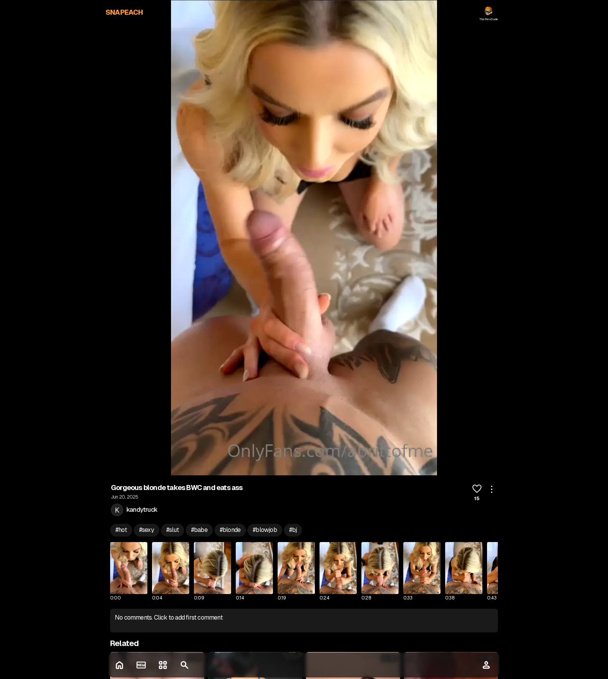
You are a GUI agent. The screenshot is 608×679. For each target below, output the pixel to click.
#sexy (146, 530)
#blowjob (265, 530)
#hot (121, 530)
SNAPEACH (124, 12)
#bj (293, 530)
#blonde (230, 530)
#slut (172, 530)
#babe (199, 530)
